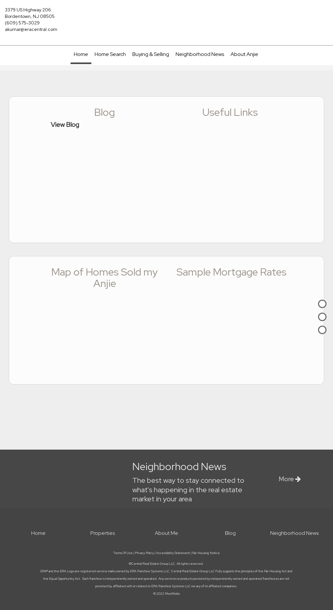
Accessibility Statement (173, 553)
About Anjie (244, 54)
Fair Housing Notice (206, 553)
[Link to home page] (166, 13)
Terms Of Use (123, 553)
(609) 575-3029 (22, 23)
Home (81, 54)
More (290, 479)
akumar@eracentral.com (31, 29)
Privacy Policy (144, 553)
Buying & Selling (150, 54)
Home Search (110, 54)
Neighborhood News (200, 54)
